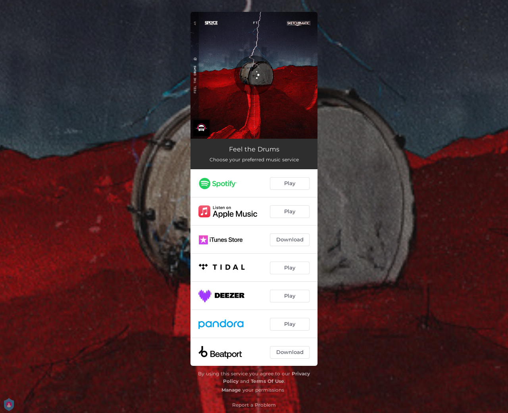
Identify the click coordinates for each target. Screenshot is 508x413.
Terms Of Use (267, 381)
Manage (231, 390)
